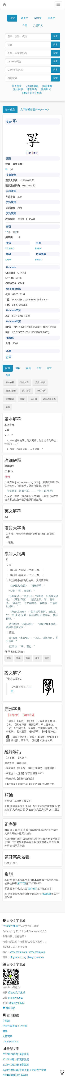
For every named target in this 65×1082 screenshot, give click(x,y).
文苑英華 (7, 1036)
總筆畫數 (47, 85)
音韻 (38, 368)
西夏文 (24, 18)
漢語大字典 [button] (40, 382)
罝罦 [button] (9, 658)
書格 (5, 1031)
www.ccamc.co (37, 952)
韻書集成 (46, 89)
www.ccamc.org (18, 952)
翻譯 (8, 375)
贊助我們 (9, 1008)
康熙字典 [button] (41, 390)
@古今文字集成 (16, 992)
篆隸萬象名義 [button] (49, 399)
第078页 (32, 888)
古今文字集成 (10, 926)
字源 (28, 368)
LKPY (8, 259)
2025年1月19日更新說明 (16, 1064)
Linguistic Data (11, 1041)
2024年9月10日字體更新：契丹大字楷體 (24, 1069)
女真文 (51, 18)
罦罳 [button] (47, 658)
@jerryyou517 (15, 997)
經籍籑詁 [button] (10, 399)
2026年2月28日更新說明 (16, 1054)
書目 (18, 368)
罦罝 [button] (28, 658)
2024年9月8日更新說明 (15, 1075)
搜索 (55, 36)
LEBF (38, 248)
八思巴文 (38, 25)
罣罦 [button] (18, 658)
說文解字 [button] (26, 390)
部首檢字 (17, 85)
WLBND (9, 248)
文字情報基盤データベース (35, 109)
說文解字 (18, 89)
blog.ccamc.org (18, 957)
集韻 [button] (8, 407)
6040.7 (39, 259)
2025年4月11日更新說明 (16, 1059)
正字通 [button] (34, 399)
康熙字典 (32, 89)
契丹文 (38, 18)
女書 (24, 25)
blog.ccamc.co (36, 957)
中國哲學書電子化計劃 (15, 1025)
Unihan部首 (32, 85)
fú (6, 169)
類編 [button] (22, 399)
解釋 (7, 368)
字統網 (6, 1020)
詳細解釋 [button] (24, 382)
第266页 (46, 893)
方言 (49, 368)
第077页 (21, 883)
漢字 (12, 18)
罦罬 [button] (37, 658)
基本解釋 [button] (10, 382)
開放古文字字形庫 (32, 92)
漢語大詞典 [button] (11, 390)
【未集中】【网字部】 (21, 715)
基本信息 (10, 109)
